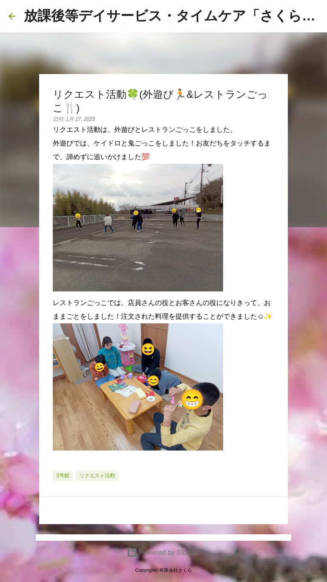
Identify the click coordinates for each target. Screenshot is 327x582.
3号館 (62, 476)
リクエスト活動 (97, 476)
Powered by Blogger (164, 552)
